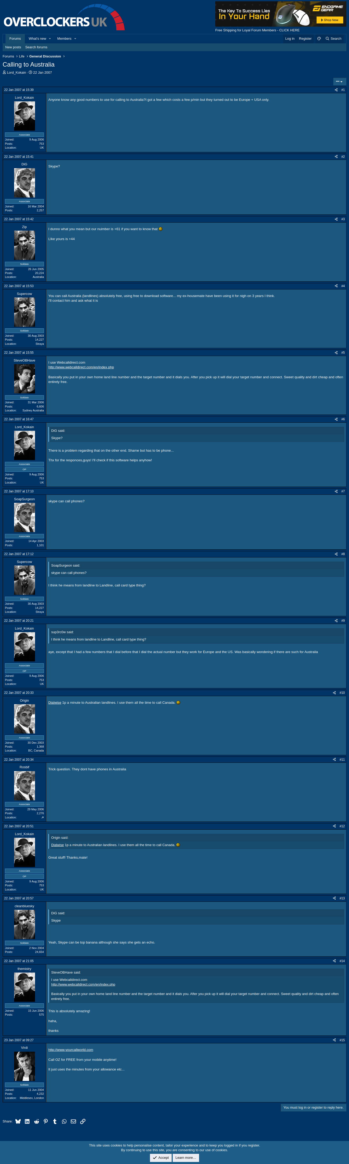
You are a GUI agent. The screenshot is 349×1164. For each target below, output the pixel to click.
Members (64, 38)
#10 (342, 693)
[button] (50, 38)
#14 (342, 961)
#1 (343, 90)
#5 (343, 352)
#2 (343, 157)
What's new (37, 38)
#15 (342, 1040)
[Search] (333, 38)
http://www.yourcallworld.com (70, 1050)
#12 (342, 826)
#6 (343, 419)
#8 (343, 554)
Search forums (36, 47)
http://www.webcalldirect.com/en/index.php (81, 367)
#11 (342, 759)
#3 (343, 219)
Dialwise (54, 703)
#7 (343, 491)
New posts (13, 47)
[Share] (336, 90)
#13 (342, 898)
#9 (343, 620)
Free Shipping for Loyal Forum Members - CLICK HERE (257, 30)
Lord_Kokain (16, 72)
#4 (343, 286)
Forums (15, 38)
